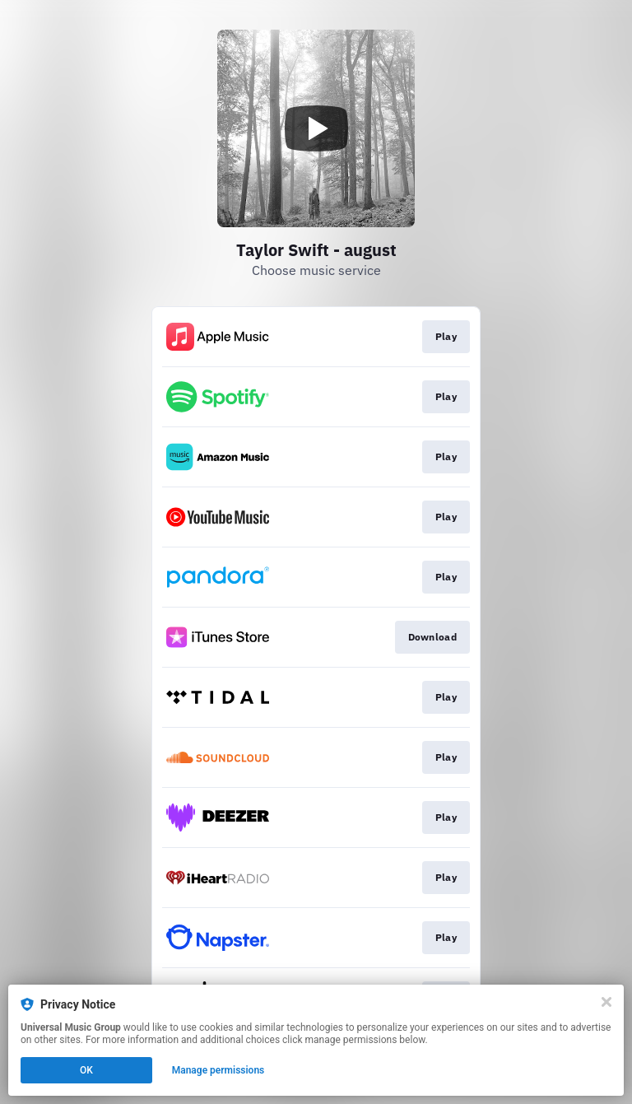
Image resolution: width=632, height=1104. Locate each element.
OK (86, 1070)
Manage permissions (218, 1070)
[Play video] (316, 128)
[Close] (606, 1002)
